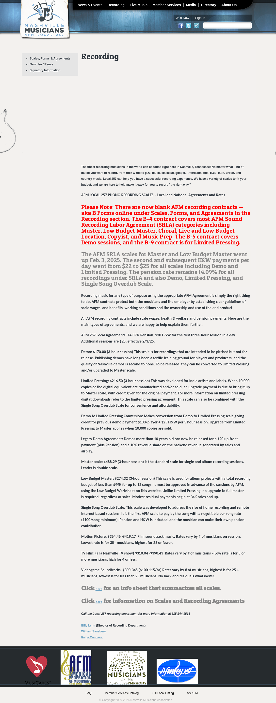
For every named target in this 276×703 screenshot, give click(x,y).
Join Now (182, 18)
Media (191, 5)
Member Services (167, 5)
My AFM (192, 693)
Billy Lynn (88, 625)
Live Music (138, 5)
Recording (116, 5)
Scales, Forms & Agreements (50, 58)
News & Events (90, 5)
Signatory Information (45, 70)
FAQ (89, 693)
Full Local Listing (163, 693)
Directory (208, 5)
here (99, 589)
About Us (229, 5)
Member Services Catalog (122, 693)
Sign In (200, 18)
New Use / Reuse (41, 64)
